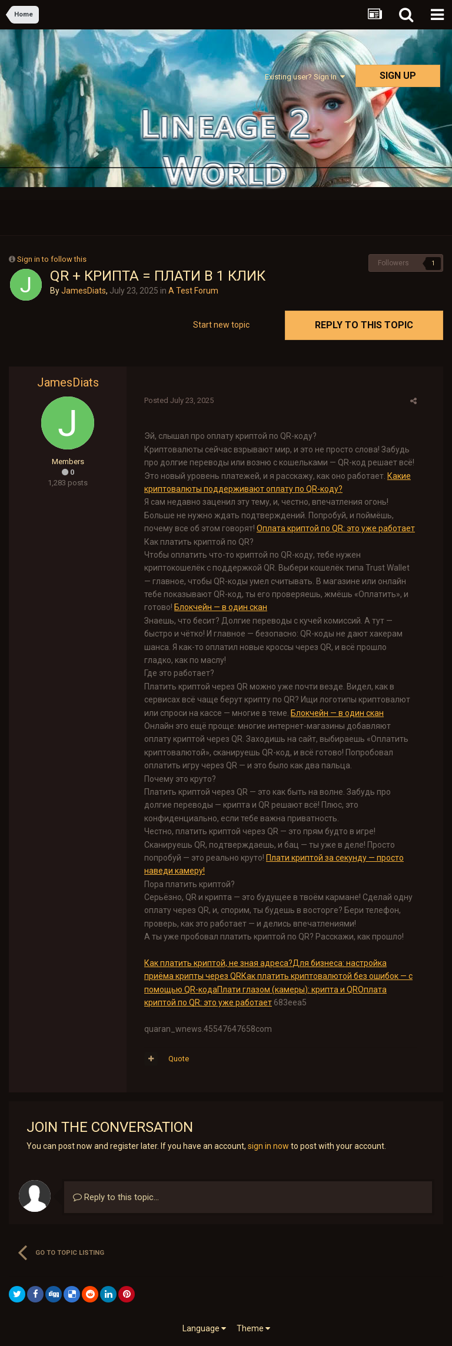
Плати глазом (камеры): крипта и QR (287, 989)
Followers (393, 263)
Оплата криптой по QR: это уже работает (336, 528)
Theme (253, 1328)
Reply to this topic (364, 325)
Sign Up (398, 75)
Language (204, 1328)
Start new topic (221, 324)
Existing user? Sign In (305, 76)
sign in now (268, 1146)
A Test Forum (193, 290)
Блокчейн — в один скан (220, 607)
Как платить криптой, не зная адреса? (218, 963)
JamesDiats (83, 290)
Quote (178, 1058)
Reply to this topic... (116, 1197)
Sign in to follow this (52, 259)
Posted (179, 400)
